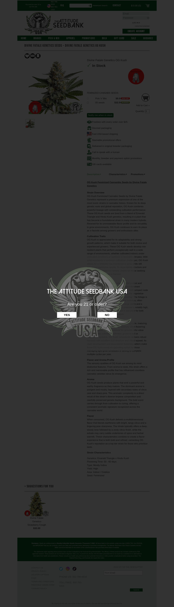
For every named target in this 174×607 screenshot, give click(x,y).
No (107, 315)
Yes (67, 315)
